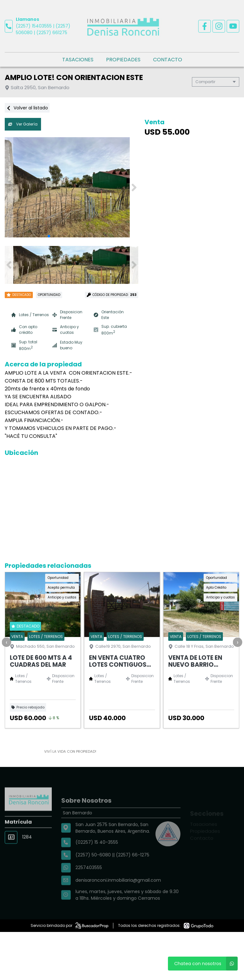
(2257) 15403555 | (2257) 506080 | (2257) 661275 (43, 29)
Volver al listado (27, 108)
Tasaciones (77, 59)
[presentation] (6, 642)
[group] (71, 187)
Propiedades (123, 59)
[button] (134, 187)
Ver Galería (23, 124)
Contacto (167, 59)
